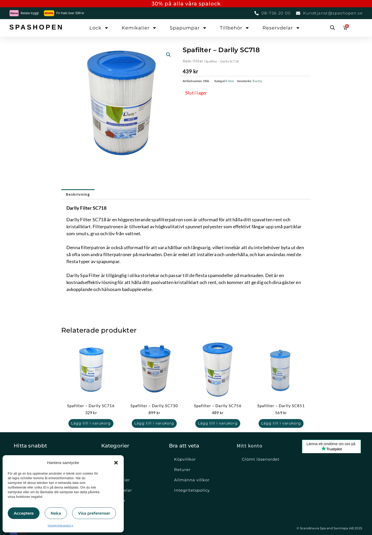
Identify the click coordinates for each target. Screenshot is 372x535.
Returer (182, 469)
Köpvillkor (185, 459)
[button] (116, 462)
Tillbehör (235, 28)
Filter (198, 61)
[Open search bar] (332, 27)
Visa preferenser (94, 513)
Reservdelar (281, 28)
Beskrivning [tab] (78, 194)
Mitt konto (249, 445)
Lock (99, 28)
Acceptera (24, 513)
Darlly (257, 81)
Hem (187, 61)
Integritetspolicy (60, 525)
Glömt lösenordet (261, 459)
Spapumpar (188, 28)
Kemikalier (139, 28)
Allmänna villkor (192, 479)
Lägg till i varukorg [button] (91, 423)
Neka (56, 513)
